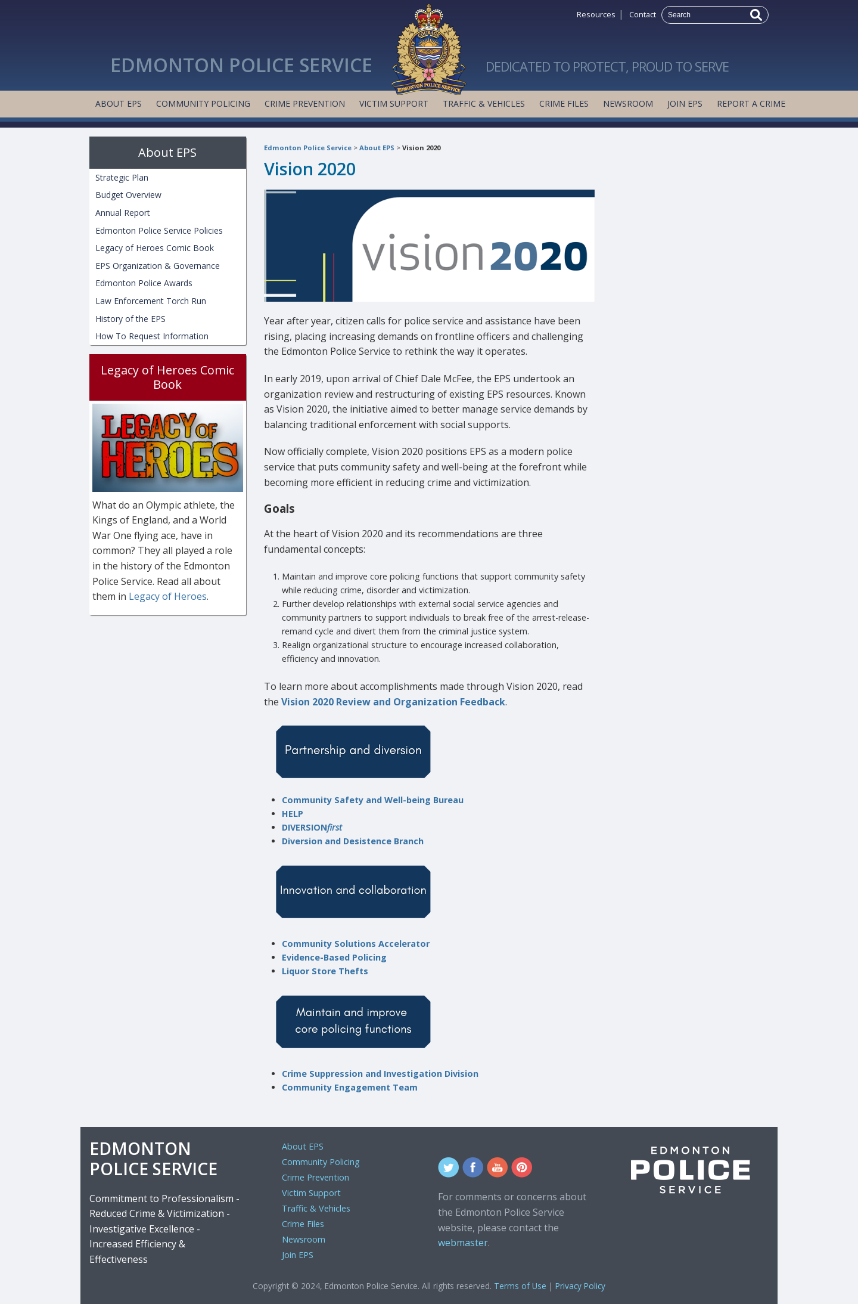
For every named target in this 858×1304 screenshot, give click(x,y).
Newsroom (628, 103)
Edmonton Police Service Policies (159, 230)
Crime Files (564, 103)
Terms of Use (520, 1285)
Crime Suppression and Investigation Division (380, 1073)
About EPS (118, 103)
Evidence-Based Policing (334, 957)
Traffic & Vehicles (484, 103)
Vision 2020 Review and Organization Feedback (393, 701)
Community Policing (203, 103)
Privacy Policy (580, 1285)
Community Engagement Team (350, 1087)
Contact (642, 14)
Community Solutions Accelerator (356, 943)
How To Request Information (152, 336)
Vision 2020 (421, 147)
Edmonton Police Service (308, 147)
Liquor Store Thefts (325, 971)
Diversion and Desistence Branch (353, 841)
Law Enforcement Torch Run (150, 300)
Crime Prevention (305, 103)
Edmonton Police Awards (143, 283)
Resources (596, 14)
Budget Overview (128, 194)
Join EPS (684, 103)
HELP (292, 813)
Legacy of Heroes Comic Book (154, 247)
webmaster (463, 1242)
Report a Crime (751, 103)
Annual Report (122, 212)
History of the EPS (130, 318)
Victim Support (393, 103)
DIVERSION (312, 827)
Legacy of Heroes (168, 596)
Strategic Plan (121, 177)
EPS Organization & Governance (157, 265)
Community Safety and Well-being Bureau (373, 800)
